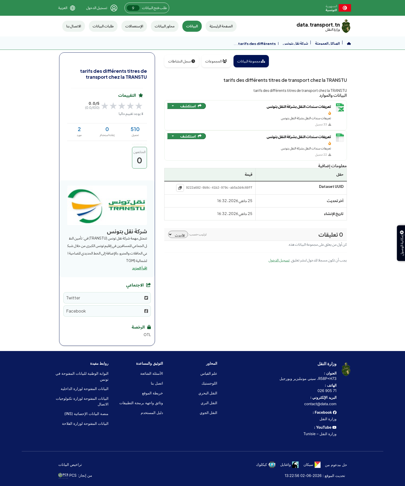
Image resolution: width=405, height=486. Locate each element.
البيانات (192, 25)
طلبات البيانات (103, 25)
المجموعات (216, 61)
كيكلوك (266, 464)
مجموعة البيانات (251, 61)
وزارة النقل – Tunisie (320, 434)
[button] (67, 8)
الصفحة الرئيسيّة (221, 25)
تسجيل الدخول (279, 260)
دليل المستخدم (152, 412)
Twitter (107, 297)
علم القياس (208, 373)
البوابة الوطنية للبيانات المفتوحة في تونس (82, 376)
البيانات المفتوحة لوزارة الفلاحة (85, 423)
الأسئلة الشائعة (151, 373)
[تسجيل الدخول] (102, 8)
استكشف (190, 105)
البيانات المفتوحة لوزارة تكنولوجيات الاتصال (82, 401)
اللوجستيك (209, 383)
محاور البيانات (165, 25)
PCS (67, 476)
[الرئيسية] (349, 43)
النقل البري (209, 403)
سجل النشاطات (181, 61)
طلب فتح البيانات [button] (147, 8)
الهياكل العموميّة (327, 43)
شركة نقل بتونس (295, 43)
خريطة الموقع (152, 393)
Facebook (107, 311)
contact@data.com (320, 404)
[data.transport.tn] (324, 26)
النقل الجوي (208, 412)
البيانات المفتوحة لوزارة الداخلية (84, 388)
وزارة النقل (328, 419)
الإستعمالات (134, 25)
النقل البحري (207, 393)
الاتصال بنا (73, 25)
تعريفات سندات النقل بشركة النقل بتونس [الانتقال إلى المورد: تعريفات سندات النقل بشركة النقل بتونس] (299, 106)
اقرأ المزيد (139, 268)
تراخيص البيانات (70, 464)
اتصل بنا (157, 383)
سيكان (312, 464)
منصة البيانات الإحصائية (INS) (86, 413)
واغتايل (289, 464)
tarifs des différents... (254, 43)
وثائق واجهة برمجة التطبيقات (141, 403)
